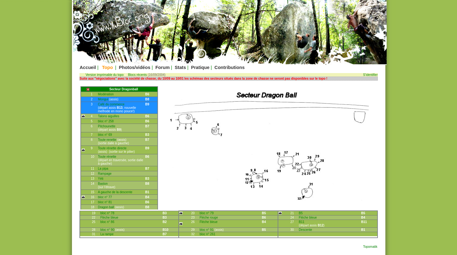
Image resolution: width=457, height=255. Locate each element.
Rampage (105, 173)
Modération (106, 94)
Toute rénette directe (112, 148)
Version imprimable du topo (105, 75)
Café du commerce (111, 104)
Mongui (103, 99)
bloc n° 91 (206, 229)
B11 (301, 222)
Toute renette (107, 139)
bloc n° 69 (105, 134)
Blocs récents (137, 75)
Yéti (100, 178)
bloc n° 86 (107, 222)
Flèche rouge (208, 217)
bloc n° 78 (107, 213)
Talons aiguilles (108, 116)
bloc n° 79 (206, 213)
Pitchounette (107, 126)
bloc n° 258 (106, 121)
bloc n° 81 (105, 202)
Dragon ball (106, 207)
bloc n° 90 (107, 229)
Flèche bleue (109, 217)
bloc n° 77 (105, 197)
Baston (103, 183)
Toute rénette (107, 156)
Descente (305, 229)
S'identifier (370, 75)
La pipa (103, 168)
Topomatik (370, 246)
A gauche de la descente (115, 192)
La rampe (106, 234)
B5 (300, 213)
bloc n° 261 (207, 234)
